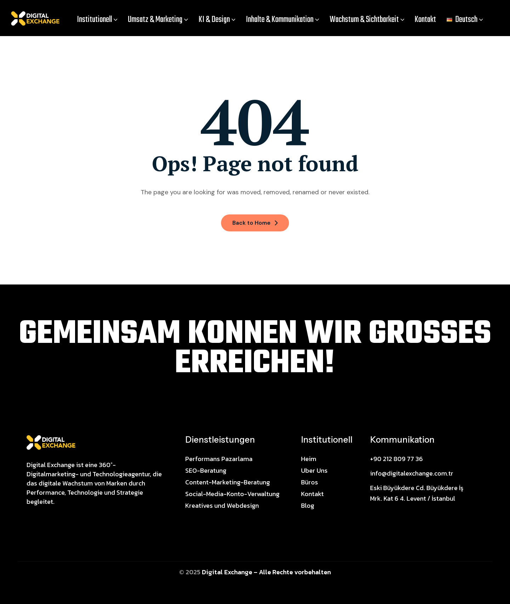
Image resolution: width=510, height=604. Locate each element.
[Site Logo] (51, 442)
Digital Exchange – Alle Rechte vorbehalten (266, 572)
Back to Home (255, 222)
